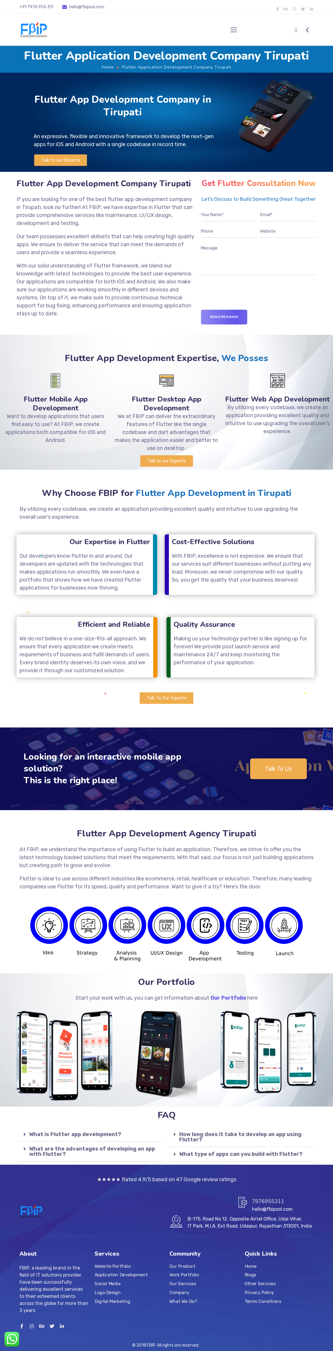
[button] (60, 160)
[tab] (91, 1134)
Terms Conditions (263, 1301)
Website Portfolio (113, 1266)
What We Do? (183, 1301)
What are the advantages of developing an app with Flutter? (92, 1151)
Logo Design (108, 1292)
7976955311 (268, 1201)
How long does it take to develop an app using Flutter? (240, 1137)
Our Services (182, 1283)
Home (108, 67)
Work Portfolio (184, 1274)
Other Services (260, 1283)
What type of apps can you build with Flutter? (240, 1154)
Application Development (121, 1274)
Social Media (108, 1283)
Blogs (250, 1274)
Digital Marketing (113, 1301)
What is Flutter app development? (75, 1134)
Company (179, 1292)
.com (99, 6)
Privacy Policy (259, 1292)
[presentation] (246, 298)
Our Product (182, 1266)
